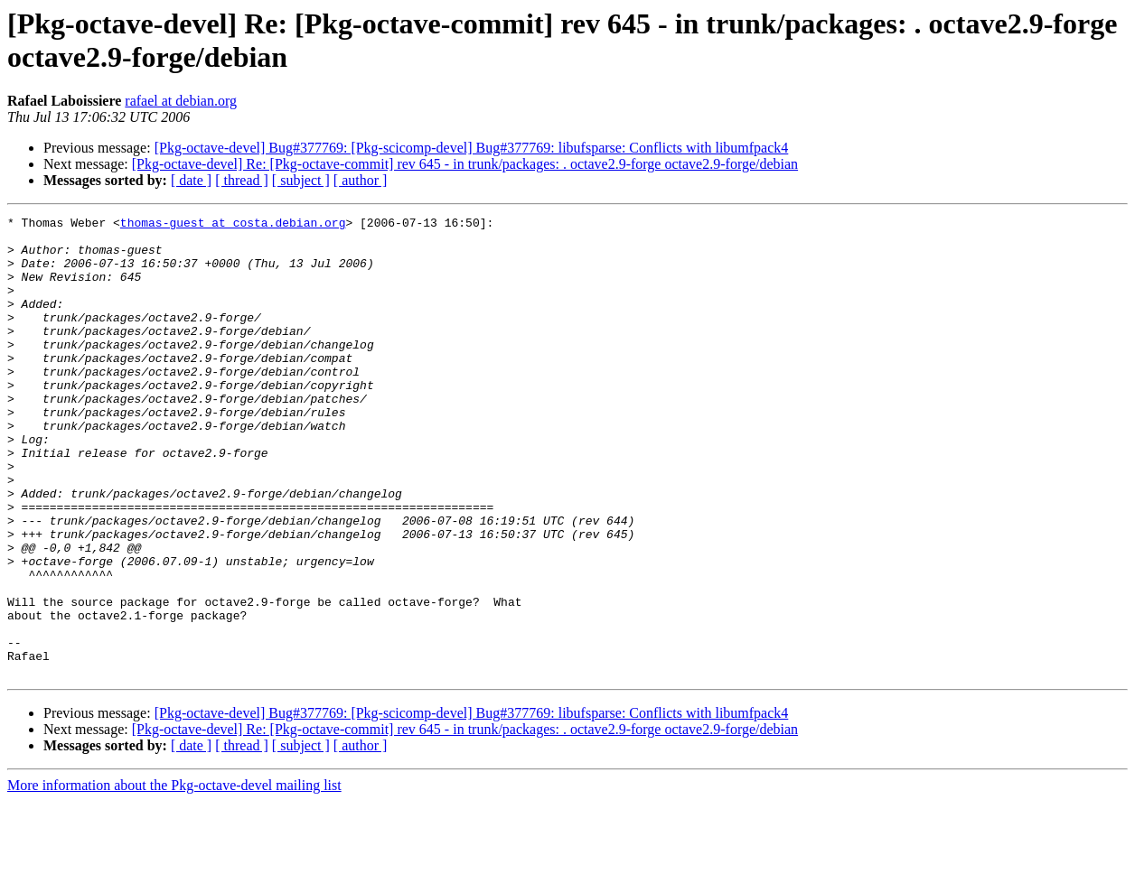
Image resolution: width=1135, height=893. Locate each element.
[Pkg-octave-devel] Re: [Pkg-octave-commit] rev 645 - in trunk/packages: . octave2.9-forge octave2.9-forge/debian (465, 164)
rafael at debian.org (181, 100)
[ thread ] (241, 180)
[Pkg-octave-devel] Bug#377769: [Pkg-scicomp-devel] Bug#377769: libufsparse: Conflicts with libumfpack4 (472, 147)
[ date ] (191, 180)
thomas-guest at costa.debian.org (233, 225)
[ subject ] (301, 180)
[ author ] (360, 180)
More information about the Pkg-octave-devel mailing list (174, 877)
